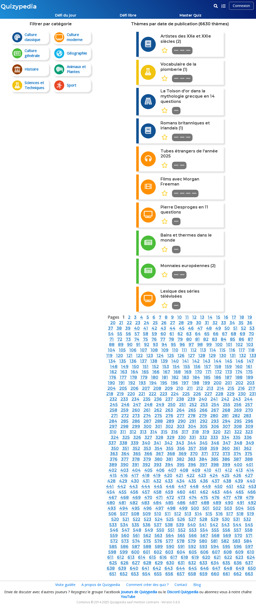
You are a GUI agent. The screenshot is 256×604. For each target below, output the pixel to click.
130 (222, 355)
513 (187, 513)
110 (175, 350)
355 (170, 448)
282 (236, 415)
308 (238, 426)
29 (189, 322)
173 (228, 371)
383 (192, 459)
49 (218, 328)
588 (147, 546)
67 (224, 333)
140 (175, 361)
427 (249, 475)
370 (194, 453)
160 (238, 366)
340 (146, 443)
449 (206, 486)
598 (112, 552)
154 (176, 366)
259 (124, 410)
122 (139, 355)
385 (214, 459)
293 (215, 421)
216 (241, 388)
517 (229, 513)
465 (240, 492)
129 (212, 355)
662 (238, 573)
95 (173, 344)
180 (154, 377)
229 (230, 393)
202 (239, 382)
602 (158, 552)
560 (125, 535)
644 (180, 568)
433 (169, 481)
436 (204, 481)
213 (209, 388)
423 (202, 475)
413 (239, 470)
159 (228, 366)
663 (249, 573)
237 (169, 399)
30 (198, 322)
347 (226, 443)
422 (190, 475)
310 (113, 432)
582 (225, 541)
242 (225, 399)
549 (149, 530)
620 (206, 557)
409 (196, 470)
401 (249, 464)
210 (179, 388)
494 (123, 508)
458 (157, 492)
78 (171, 339)
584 (248, 541)
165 (145, 371)
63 (189, 333)
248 (148, 404)
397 (203, 464)
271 (114, 415)
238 (180, 399)
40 (137, 328)
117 (242, 350)
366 (148, 453)
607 (216, 552)
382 (180, 459)
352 (136, 448)
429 (123, 481)
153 (165, 366)
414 (250, 470)
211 (190, 388)
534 (124, 524)
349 (250, 443)
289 (170, 421)
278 (192, 415)
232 (113, 399)
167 (166, 371)
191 (121, 382)
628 (147, 562)
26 (163, 322)
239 (191, 399)
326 (137, 437)
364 (125, 453)
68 (233, 333)
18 (242, 317)
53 (252, 328)
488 (205, 502)
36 (249, 322)
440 (250, 481)
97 (191, 344)
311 (123, 432)
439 (239, 481)
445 (158, 486)
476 (216, 497)
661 (226, 573)
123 (149, 355)
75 (145, 339)
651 (112, 573)
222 (152, 393)
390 (124, 464)
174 (239, 371)
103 (249, 344)
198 (195, 382)
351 (125, 448)
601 (146, 552)
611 (110, 557)
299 (136, 426)
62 (180, 333)
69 (242, 333)
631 (181, 562)
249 (160, 404)
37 (110, 328)
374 (237, 453)
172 (218, 371)
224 (175, 393)
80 (189, 339)
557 (237, 530)
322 (238, 432)
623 (239, 557)
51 (235, 328)
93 (155, 344)
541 (202, 524)
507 (124, 513)
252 (193, 404)
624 (251, 557)
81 (197, 339)
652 (124, 573)
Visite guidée (65, 584)
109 (164, 350)
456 (134, 492)
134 (112, 361)
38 (119, 328)
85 (232, 339)
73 (128, 339)
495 (136, 508)
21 (121, 322)
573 (125, 541)
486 (181, 502)
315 (164, 432)
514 (198, 513)
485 (169, 502)
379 (147, 459)
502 (217, 508)
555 (215, 530)
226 (197, 393)
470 (148, 497)
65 (207, 333)
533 (113, 524)
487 (193, 502)
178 (133, 377)
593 (203, 546)
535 (135, 524)
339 (134, 443)
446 (170, 486)
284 (113, 421)
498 (171, 508)
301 (158, 426)
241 (214, 399)
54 (111, 333)
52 (243, 328)
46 (191, 328)
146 (239, 361)
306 (215, 426)
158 (217, 366)
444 (145, 486)
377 (124, 459)
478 (238, 497)
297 (113, 426)
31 (207, 322)
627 (136, 562)
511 (168, 513)
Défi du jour (65, 15)
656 (169, 573)
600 (135, 552)
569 (227, 535)
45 (181, 328)
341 (157, 443)
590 (170, 546)
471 (159, 497)
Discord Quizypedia (182, 591)
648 (228, 568)
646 (204, 568)
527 (192, 519)
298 (124, 426)
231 (252, 393)
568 (216, 535)
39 (127, 328)
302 (169, 426)
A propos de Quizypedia (101, 584)
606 (204, 552)
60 (163, 333)
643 (168, 568)
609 (239, 552)
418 (146, 475)
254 (215, 404)
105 (122, 350)
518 (240, 513)
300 (148, 426)
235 (146, 399)
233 (124, 399)
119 (109, 355)
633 (203, 562)
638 (111, 568)
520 (115, 519)
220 (131, 393)
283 (247, 415)
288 (159, 421)
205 (123, 388)
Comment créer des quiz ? (147, 584)
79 (180, 339)
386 (226, 459)
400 (238, 464)
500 (195, 508)
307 (226, 426)
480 (110, 502)
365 (137, 453)
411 (218, 470)
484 (157, 502)
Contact (180, 584)
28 (181, 322)
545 (249, 524)
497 (159, 508)
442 (121, 486)
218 (109, 393)
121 (129, 355)
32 (215, 322)
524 (159, 519)
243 (237, 399)
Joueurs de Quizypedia (139, 591)
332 (203, 437)
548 (137, 530)
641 (145, 568)
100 (218, 344)
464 (227, 492)
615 (152, 557)
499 (183, 508)
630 (170, 562)
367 (160, 453)
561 (136, 535)
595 (226, 546)
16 (226, 317)
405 (148, 470)
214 (220, 388)
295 (238, 421)
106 (132, 350)
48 (209, 328)
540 (192, 524)
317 (185, 432)
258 (113, 410)
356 (181, 448)
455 (122, 492)
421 (179, 475)
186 (217, 377)
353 (147, 448)
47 (199, 328)
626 (124, 562)
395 (180, 464)
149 (124, 366)
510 (157, 513)
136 (133, 361)
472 (170, 497)
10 (179, 317)
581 (214, 541)
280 (214, 415)
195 (163, 382)
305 (204, 426)
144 (218, 361)
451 (229, 486)
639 (122, 568)
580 (203, 541)
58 (145, 333)
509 (147, 513)
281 (225, 415)
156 (197, 366)
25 (155, 322)
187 (228, 377)
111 (184, 350)
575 (147, 541)
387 (237, 459)
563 (158, 535)
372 (215, 453)
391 (135, 464)
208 (157, 388)
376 (114, 459)
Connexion (241, 5)
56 (128, 333)
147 (250, 361)
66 (215, 333)
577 (169, 541)
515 (209, 513)
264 (180, 410)
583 (236, 541)
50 (227, 328)
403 (124, 470)
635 (226, 562)
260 (136, 410)
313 (143, 432)
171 (209, 371)
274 (147, 415)
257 (248, 404)
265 (192, 410)
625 (113, 562)
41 (145, 328)
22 (129, 322)
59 (154, 333)
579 (192, 541)
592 (192, 546)
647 (216, 568)
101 (229, 344)
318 (195, 432)
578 (180, 541)
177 (123, 377)
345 (204, 443)
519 (250, 513)
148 (114, 366)
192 (131, 382)
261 (147, 410)
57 (137, 333)
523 (147, 519)
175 (249, 371)
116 (232, 350)
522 (136, 519)
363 (114, 453)
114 (213, 350)
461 (192, 492)
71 (112, 339)
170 (198, 371)
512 (177, 513)
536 (146, 524)
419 (156, 475)
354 (158, 448)
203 (250, 382)
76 (154, 339)
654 (146, 573)
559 (114, 535)
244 (248, 399)
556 (226, 530)
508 (135, 513)
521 (125, 519)
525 (170, 519)
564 (170, 535)
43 (163, 328)
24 (146, 322)
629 (159, 562)
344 (192, 443)
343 (180, 443)
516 (219, 513)
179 (144, 377)
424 (214, 475)
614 (142, 557)
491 (240, 502)
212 (199, 388)
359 (214, 448)
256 (238, 404)
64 (198, 333)
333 (214, 437)
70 (251, 333)
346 (215, 443)
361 (236, 448)
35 (241, 322)
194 (153, 382)
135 (122, 361)
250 (172, 404)
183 (185, 377)
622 (228, 557)
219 (120, 393)
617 (173, 557)
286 (136, 421)
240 (203, 399)
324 (115, 437)
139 (164, 361)
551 (171, 530)
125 (170, 355)
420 (168, 475)
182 (175, 377)
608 (228, 552)
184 (196, 377)
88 (111, 344)
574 (136, 541)
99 (209, 344)
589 (159, 546)
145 (228, 361)
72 (119, 339)
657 (180, 573)
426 (237, 475)
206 (134, 388)
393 (158, 464)
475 (204, 497)
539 (180, 524)
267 (215, 410)
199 (206, 382)
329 (170, 437)
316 (174, 432)
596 (238, 546)
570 (238, 535)
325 (126, 437)
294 (226, 421)
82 (205, 339)
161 (249, 366)
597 (249, 546)
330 (182, 437)
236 (158, 399)
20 (113, 322)
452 (241, 486)
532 (247, 519)
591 (181, 546)
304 (192, 426)
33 (223, 322)
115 (223, 350)
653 (135, 573)
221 (141, 393)
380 (158, 459)
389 (113, 464)
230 (242, 393)
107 (143, 350)
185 (207, 377)
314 (153, 432)
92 (146, 344)
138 (153, 361)
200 (218, 382)
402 (112, 470)
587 (136, 546)
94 (164, 344)
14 (210, 317)
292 (204, 421)
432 (157, 481)
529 (214, 519)
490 (229, 502)
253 (204, 404)
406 (160, 470)
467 (112, 497)
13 (202, 317)
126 (181, 355)
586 (124, 546)
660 (215, 573)
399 (226, 464)
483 (145, 502)
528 (203, 519)
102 (239, 344)
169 (188, 371)
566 (193, 535)
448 (194, 486)
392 (146, 464)
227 (208, 393)
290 (182, 421)
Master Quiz (191, 15)
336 (248, 437)
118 (251, 350)
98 (200, 344)
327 (148, 437)
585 (113, 546)
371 (204, 453)
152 (155, 366)
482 (134, 502)
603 (169, 552)
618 (184, 557)
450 (218, 486)
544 (237, 524)
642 (157, 568)
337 (112, 443)
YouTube (128, 596)
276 (169, 415)
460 (181, 492)
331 (192, 437)
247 (137, 404)
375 (248, 453)
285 (124, 421)
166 (156, 371)
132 (242, 355)
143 (206, 361)
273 (136, 415)
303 (180, 426)
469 (136, 497)
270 (249, 410)
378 (136, 459)
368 (171, 453)
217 (251, 388)
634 (215, 562)
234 (136, 399)
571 (249, 535)
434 (180, 481)
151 (145, 366)
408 (184, 470)
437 (216, 481)
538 (169, 524)
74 (137, 339)
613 (131, 557)
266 (204, 410)
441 (110, 486)
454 (110, 492)
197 (185, 382)
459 (169, 492)
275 (158, 415)
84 (223, 339)
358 (203, 448)
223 (163, 393)
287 (147, 421)
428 (111, 481)
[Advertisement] (50, 124)
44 (173, 328)
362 (248, 448)
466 (251, 492)
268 (226, 410)
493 (112, 508)
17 (234, 317)
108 (154, 350)
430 (135, 481)
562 (147, 535)
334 (226, 437)
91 (138, 344)
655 (158, 573)
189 (249, 377)
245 (114, 404)
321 (227, 432)
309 (249, 426)
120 (119, 355)
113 (203, 350)
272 (125, 415)
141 (185, 361)
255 (226, 404)
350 (115, 448)
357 (192, 448)
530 (226, 519)
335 (236, 437)
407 (172, 470)
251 (182, 404)
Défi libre (128, 15)
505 (251, 508)
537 (158, 524)
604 (181, 552)
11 (187, 317)
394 (169, 464)
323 (249, 432)
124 (160, 355)
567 (204, 535)
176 (112, 377)
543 (226, 524)
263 (169, 410)
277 (180, 415)
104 (111, 350)
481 (122, 502)
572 (114, 541)
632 (192, 562)
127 (191, 355)
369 (182, 453)
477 (227, 497)
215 (231, 388)
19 (250, 317)
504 (240, 508)
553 (192, 530)
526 (181, 519)
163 (123, 371)
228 (219, 393)
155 (186, 366)
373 (226, 453)
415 (113, 475)
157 (207, 366)
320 (216, 432)
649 (240, 568)
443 (133, 486)
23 (137, 322)
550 (160, 530)
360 (226, 448)
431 (146, 481)
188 (238, 377)
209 (169, 388)
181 (165, 377)
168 (177, 371)
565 (181, 535)
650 (252, 568)
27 (172, 322)
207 (146, 388)
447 (182, 486)
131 (233, 355)
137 (143, 361)
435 (192, 481)
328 (159, 437)
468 (124, 497)
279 (203, 415)
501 (206, 508)
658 (192, 573)
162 (113, 371)
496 (147, 508)
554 (204, 530)
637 (249, 562)
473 (181, 497)
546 (114, 530)
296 (249, 421)
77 (162, 339)
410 (207, 470)
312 (133, 432)
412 (228, 470)
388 (249, 459)
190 (111, 382)
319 (205, 432)
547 (126, 530)
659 (204, 573)
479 (250, 497)
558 (248, 530)
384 (203, 459)
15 (218, 317)
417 (134, 475)
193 (142, 382)
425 (226, 475)
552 (182, 530)
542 (214, 524)
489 (217, 502)
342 (168, 443)
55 (119, 333)
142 (196, 361)
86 (241, 339)
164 (134, 371)
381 (169, 459)
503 (228, 508)
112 (193, 350)
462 (204, 492)
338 (123, 443)
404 (136, 470)
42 (154, 328)
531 (236, 519)
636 (238, 562)
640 (134, 568)
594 (215, 546)
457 (146, 492)
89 (121, 344)
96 (182, 344)
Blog (197, 584)
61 (172, 333)
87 (250, 339)
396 (192, 464)
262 (158, 410)
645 (192, 568)
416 (124, 475)
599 (124, 552)
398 (215, 464)
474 (193, 497)
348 (238, 443)
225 (186, 393)
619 (195, 557)
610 (250, 552)
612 (120, 557)
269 (238, 410)
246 (125, 404)
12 (194, 317)
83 (214, 339)
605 (193, 552)
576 (158, 541)
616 (163, 557)
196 (174, 382)
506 (112, 513)
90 (129, 344)
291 (192, 421)
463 (216, 492)
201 (228, 382)
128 (201, 355)
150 (135, 366)
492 (252, 502)
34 (232, 322)
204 (112, 388)
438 (227, 481)
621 (217, 557)
